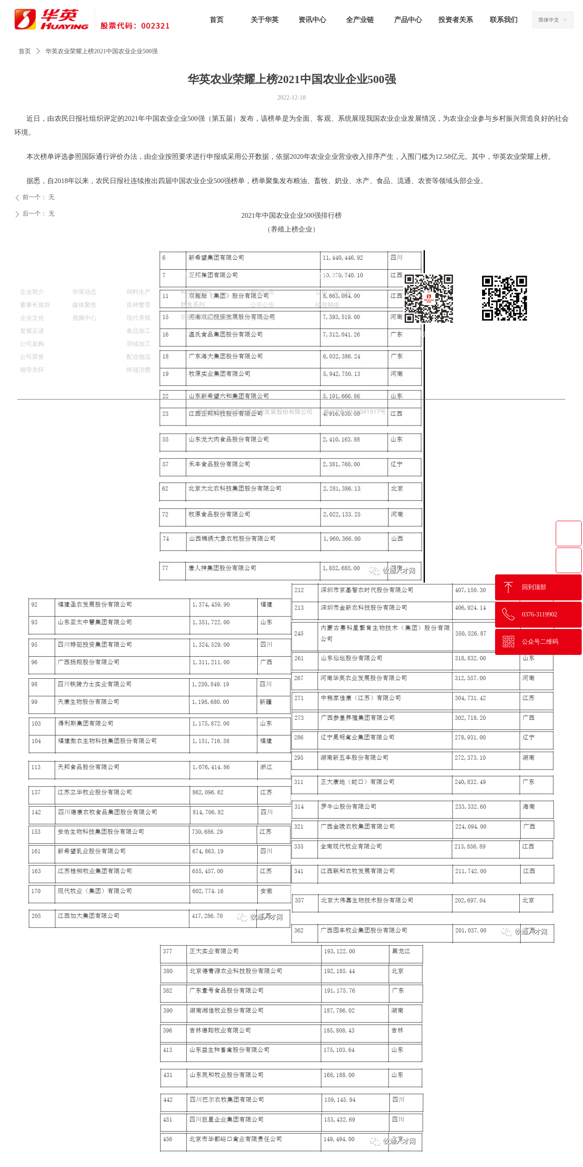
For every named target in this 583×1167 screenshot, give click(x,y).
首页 (25, 51)
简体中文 (548, 20)
